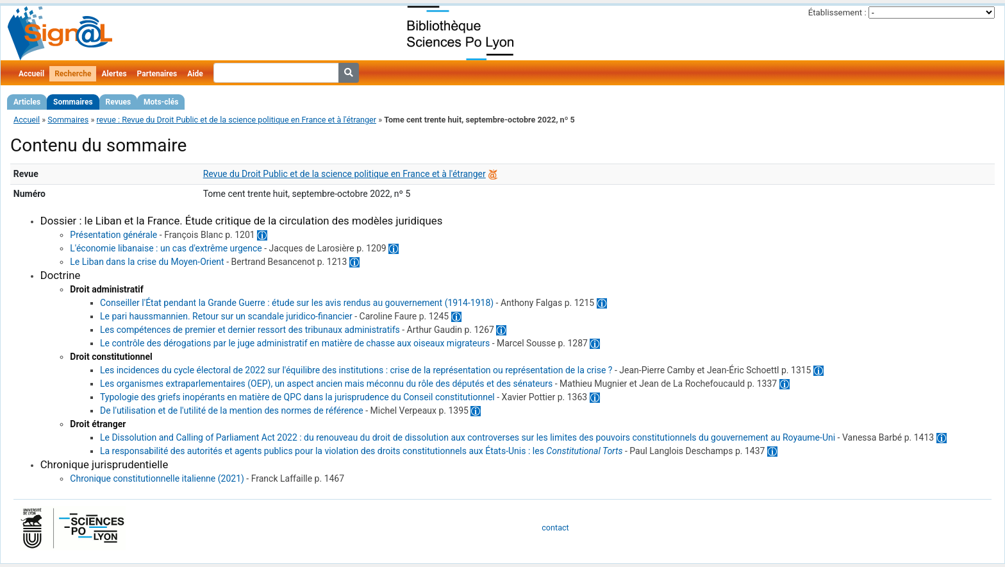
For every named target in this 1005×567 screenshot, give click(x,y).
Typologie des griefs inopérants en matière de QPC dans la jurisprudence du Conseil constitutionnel (297, 397)
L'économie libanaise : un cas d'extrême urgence (166, 248)
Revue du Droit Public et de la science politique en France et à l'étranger (344, 174)
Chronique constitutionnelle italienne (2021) (157, 478)
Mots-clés (161, 101)
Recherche (72, 73)
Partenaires (157, 73)
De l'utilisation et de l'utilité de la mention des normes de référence (231, 410)
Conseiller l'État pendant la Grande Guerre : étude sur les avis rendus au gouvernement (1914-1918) (297, 303)
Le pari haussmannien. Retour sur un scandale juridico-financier (226, 316)
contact (555, 527)
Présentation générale (113, 235)
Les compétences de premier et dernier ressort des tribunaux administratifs (250, 330)
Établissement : (837, 12)
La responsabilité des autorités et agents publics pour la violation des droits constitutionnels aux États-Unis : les (361, 451)
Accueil (31, 73)
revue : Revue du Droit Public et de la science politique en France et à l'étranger (236, 119)
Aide (195, 73)
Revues (118, 101)
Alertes (113, 73)
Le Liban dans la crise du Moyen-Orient (147, 262)
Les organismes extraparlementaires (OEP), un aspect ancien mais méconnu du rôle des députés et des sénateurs (326, 383)
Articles (26, 101)
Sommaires (72, 101)
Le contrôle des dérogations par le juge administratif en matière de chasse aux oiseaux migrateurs (295, 343)
